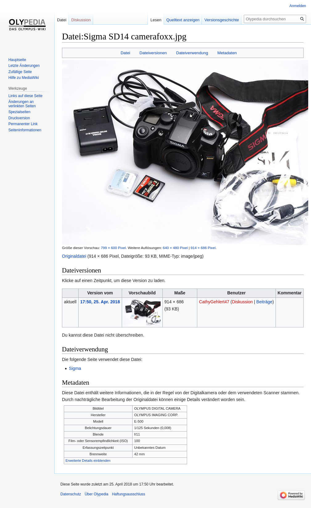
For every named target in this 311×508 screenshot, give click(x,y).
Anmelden (297, 6)
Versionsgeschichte (221, 20)
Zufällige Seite (20, 72)
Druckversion (19, 118)
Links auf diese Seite (25, 96)
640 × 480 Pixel (175, 248)
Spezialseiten (19, 112)
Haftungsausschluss (128, 494)
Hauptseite (17, 60)
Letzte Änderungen (23, 65)
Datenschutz (70, 494)
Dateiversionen (153, 53)
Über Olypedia (96, 494)
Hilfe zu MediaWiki (23, 78)
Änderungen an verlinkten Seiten (22, 104)
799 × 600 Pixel (113, 248)
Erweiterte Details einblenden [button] (88, 460)
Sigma (75, 368)
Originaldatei (74, 256)
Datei (125, 53)
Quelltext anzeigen (183, 20)
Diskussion (242, 301)
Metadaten (227, 53)
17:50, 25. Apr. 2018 (100, 301)
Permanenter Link (23, 124)
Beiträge (264, 301)
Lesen (155, 20)
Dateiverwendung (192, 53)
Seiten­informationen (24, 130)
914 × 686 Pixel (203, 248)
